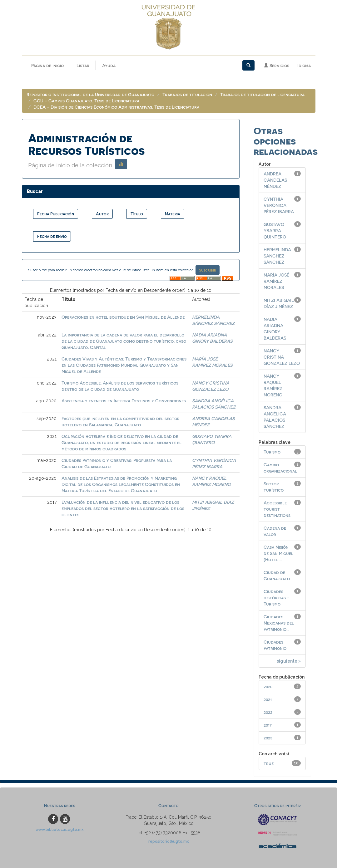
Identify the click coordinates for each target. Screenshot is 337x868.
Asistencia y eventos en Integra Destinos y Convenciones (124, 400)
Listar (83, 65)
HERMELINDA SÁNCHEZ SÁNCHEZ (277, 256)
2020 (268, 686)
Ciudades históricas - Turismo (277, 597)
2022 (268, 712)
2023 (268, 737)
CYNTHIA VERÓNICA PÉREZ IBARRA (279, 205)
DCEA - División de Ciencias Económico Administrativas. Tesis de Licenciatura (116, 107)
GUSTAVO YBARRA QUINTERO (275, 230)
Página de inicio (47, 65)
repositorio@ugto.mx (168, 841)
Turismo (272, 451)
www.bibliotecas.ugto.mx (60, 829)
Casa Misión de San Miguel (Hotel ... (278, 553)
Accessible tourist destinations (277, 509)
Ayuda (109, 65)
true (269, 763)
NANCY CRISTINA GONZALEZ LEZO (282, 357)
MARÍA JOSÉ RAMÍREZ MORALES (276, 281)
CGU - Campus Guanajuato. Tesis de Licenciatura (86, 100)
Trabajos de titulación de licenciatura (262, 94)
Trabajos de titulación (187, 94)
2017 (268, 725)
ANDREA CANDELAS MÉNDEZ (275, 180)
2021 (268, 699)
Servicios (276, 65)
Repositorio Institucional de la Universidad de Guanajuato (90, 94)
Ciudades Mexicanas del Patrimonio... (279, 623)
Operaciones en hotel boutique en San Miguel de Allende (123, 317)
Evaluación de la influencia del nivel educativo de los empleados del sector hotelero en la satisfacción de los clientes (123, 508)
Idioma (304, 65)
